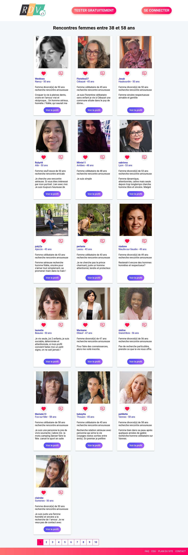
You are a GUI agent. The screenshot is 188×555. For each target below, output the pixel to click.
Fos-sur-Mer (41, 416)
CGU (153, 551)
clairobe (39, 498)
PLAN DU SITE (165, 551)
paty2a (38, 246)
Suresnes (40, 500)
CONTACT (180, 551)
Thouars (81, 416)
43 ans (48, 249)
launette (39, 330)
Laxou (80, 249)
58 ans (52, 416)
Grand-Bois (124, 333)
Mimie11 (81, 162)
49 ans (142, 249)
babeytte (81, 414)
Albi (37, 165)
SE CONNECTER (156, 11)
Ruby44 (39, 162)
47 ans (88, 333)
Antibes (81, 165)
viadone (123, 246)
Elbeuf (80, 333)
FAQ (147, 551)
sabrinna (123, 162)
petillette (123, 414)
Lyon (121, 165)
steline (122, 330)
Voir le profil (52, 110)
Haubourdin (125, 81)
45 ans (90, 81)
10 (95, 542)
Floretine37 (83, 78)
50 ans (47, 81)
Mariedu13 (40, 414)
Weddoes (40, 78)
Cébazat (81, 81)
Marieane (82, 330)
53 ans (128, 165)
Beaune (39, 333)
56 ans (135, 333)
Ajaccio (39, 249)
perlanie (81, 246)
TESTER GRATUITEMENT (94, 11)
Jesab (122, 78)
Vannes (122, 416)
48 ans (90, 165)
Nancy (38, 81)
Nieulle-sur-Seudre (128, 249)
